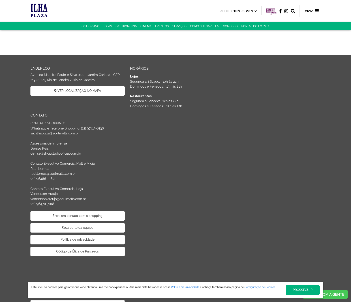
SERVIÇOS (179, 26)
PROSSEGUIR (302, 290)
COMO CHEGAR (201, 26)
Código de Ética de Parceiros (274, 204)
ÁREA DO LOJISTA (184, 246)
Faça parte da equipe (274, 181)
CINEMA (146, 26)
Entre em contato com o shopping (274, 169)
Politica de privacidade (274, 192)
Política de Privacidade (185, 287)
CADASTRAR (77, 272)
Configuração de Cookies (259, 287)
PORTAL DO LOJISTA (255, 26)
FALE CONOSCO (226, 26)
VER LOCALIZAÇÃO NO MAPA (77, 91)
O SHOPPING (90, 26)
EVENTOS (162, 26)
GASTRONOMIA (126, 26)
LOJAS (107, 26)
